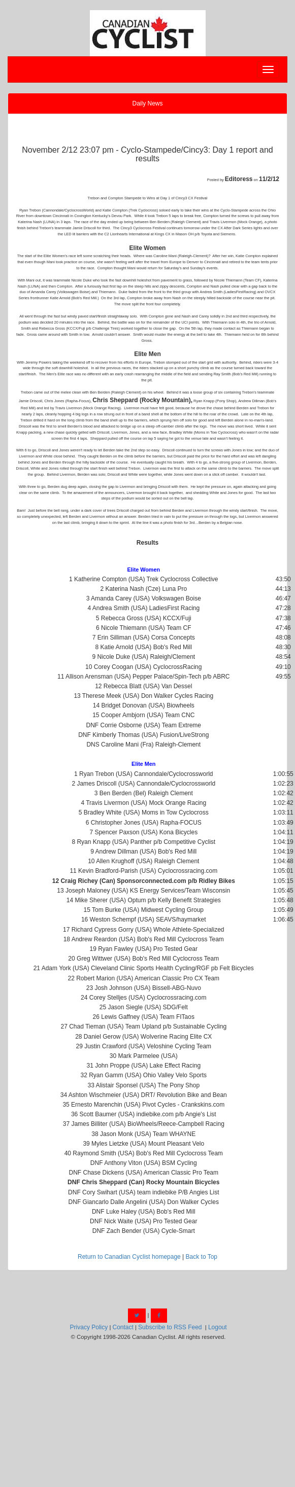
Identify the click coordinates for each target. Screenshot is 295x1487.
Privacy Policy (89, 1327)
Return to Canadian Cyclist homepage (129, 1256)
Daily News (147, 103)
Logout (217, 1327)
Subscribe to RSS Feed (170, 1327)
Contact (122, 1327)
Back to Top (201, 1256)
